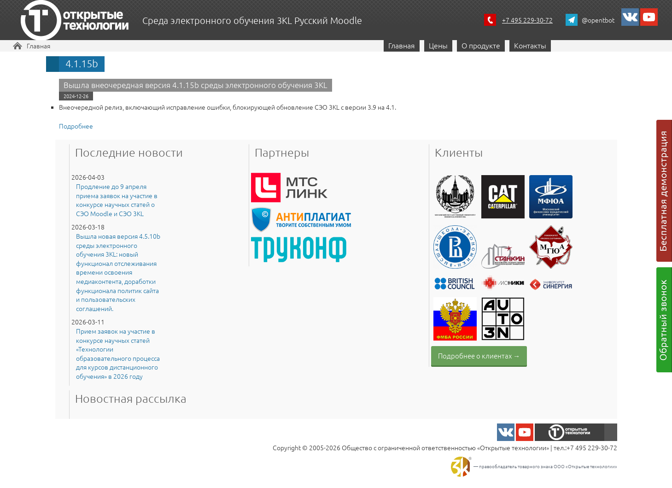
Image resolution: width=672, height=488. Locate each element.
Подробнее (76, 125)
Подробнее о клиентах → (479, 355)
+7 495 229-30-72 (527, 19)
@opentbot (598, 19)
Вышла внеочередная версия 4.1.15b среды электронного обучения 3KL (195, 85)
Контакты (530, 45)
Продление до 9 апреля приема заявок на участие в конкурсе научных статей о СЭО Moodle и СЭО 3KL (117, 200)
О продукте (481, 45)
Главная (38, 45)
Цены (438, 45)
